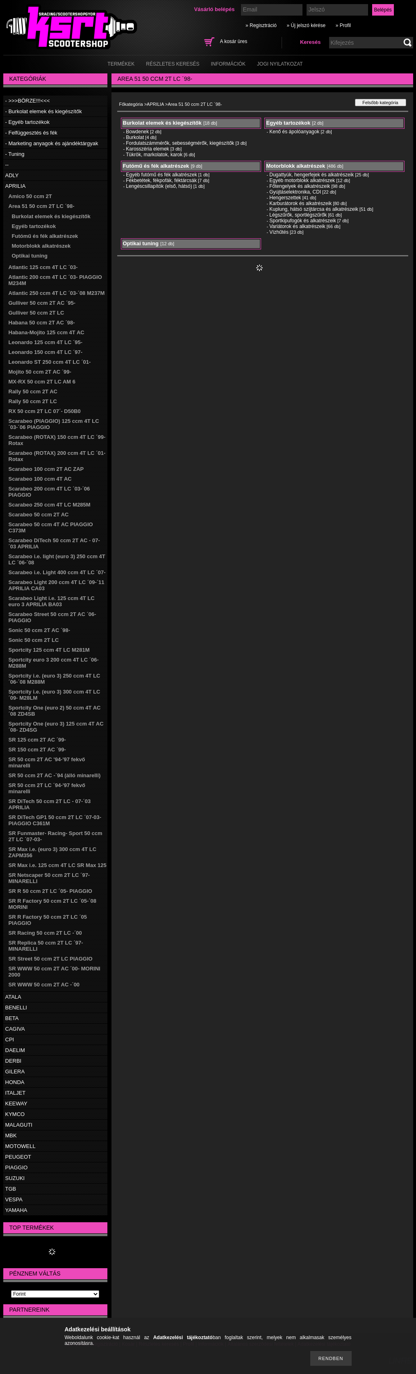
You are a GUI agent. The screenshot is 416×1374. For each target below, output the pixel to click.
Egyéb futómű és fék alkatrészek (161, 175)
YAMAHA (16, 1210)
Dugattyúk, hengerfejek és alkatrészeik (311, 175)
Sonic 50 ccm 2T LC (34, 640)
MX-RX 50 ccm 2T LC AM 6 (42, 382)
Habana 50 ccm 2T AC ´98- (42, 323)
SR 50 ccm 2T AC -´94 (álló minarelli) (55, 775)
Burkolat (135, 137)
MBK (11, 1135)
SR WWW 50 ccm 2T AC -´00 (44, 984)
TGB (10, 1189)
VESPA (14, 1199)
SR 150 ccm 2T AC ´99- (37, 749)
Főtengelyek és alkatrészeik (299, 186)
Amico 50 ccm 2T (30, 196)
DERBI (13, 1061)
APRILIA (15, 186)
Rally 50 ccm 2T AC (33, 391)
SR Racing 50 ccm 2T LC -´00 (45, 933)
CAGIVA (15, 1029)
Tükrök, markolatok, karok (154, 154)
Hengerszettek (285, 198)
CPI (9, 1039)
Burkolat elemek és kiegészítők (51, 216)
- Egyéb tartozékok (27, 122)
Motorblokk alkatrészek (41, 246)
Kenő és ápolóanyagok (294, 132)
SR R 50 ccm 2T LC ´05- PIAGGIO (50, 891)
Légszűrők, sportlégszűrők (298, 215)
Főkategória (131, 104)
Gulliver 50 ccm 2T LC (36, 313)
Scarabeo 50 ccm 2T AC (39, 514)
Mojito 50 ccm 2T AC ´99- (40, 372)
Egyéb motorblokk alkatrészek (302, 180)
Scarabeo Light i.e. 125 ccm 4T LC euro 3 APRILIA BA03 (52, 601)
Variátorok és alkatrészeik (297, 226)
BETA (12, 1018)
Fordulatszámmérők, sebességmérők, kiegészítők (180, 143)
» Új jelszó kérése (305, 25)
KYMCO (15, 1114)
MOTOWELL (20, 1146)
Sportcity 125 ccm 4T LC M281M (49, 650)
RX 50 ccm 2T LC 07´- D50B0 (45, 411)
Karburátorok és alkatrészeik (300, 203)
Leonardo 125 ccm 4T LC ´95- (46, 342)
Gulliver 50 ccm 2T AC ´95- (42, 303)
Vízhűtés (279, 232)
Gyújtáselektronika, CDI (295, 192)
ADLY (12, 175)
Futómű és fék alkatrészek (45, 236)
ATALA (13, 997)
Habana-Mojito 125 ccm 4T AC (46, 332)
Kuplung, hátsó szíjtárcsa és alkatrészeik (313, 209)
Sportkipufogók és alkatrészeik (302, 221)
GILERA (15, 1071)
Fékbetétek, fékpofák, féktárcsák (161, 180)
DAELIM (15, 1050)
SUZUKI (15, 1178)
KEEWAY (16, 1103)
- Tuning (15, 154)
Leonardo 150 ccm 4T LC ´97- (46, 352)
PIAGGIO (16, 1167)
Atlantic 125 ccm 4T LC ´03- (43, 267)
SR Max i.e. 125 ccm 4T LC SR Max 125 (58, 865)
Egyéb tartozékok (34, 226)
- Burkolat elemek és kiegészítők (43, 111)
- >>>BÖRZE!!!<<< (27, 101)
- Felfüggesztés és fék (31, 133)
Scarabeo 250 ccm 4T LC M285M (50, 505)
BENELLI (16, 1007)
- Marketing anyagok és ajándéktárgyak (51, 143)
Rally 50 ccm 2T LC (33, 401)
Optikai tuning (30, 256)
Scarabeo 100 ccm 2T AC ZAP (46, 469)
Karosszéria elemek (147, 149)
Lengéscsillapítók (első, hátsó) (159, 186)
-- (7, 165)
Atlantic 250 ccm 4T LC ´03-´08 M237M (57, 293)
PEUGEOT (18, 1157)
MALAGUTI (18, 1125)
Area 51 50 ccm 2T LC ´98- (42, 206)
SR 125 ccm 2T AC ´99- (37, 740)
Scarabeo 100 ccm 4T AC (40, 479)
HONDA (15, 1082)
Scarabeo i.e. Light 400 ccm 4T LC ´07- (57, 572)
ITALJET (15, 1093)
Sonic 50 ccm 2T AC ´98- (39, 630)
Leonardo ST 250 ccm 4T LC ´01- (50, 362)
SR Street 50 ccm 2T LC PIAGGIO (51, 959)
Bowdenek (137, 132)
